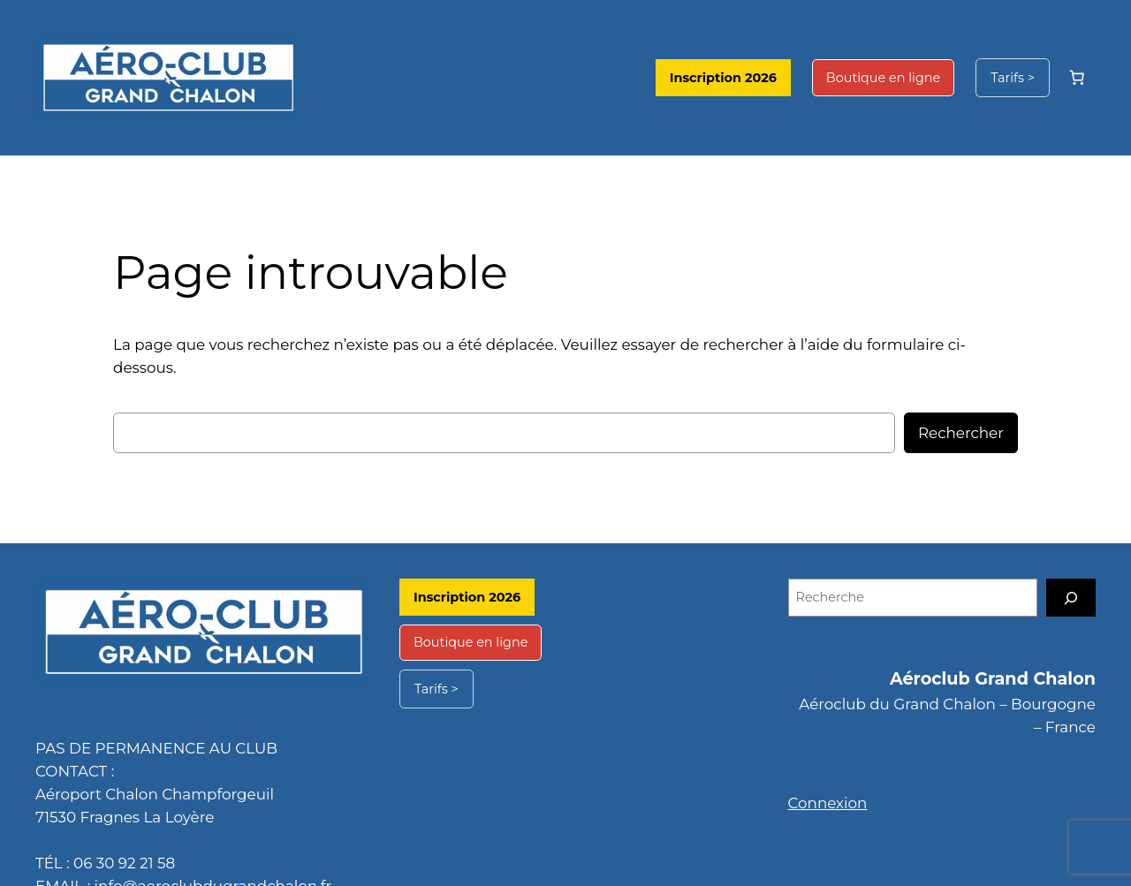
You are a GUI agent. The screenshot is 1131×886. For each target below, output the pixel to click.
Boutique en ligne (894, 78)
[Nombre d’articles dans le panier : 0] (1077, 77)
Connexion (823, 779)
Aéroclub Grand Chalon (1001, 656)
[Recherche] (1071, 575)
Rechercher (965, 409)
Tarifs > (1014, 78)
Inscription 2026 (746, 78)
